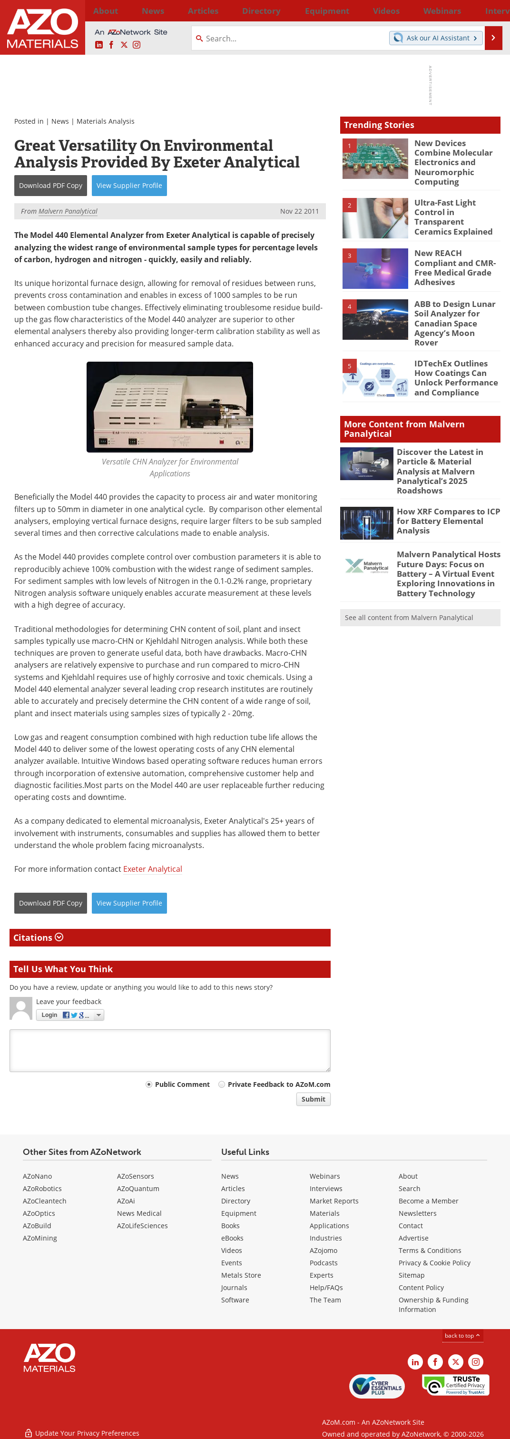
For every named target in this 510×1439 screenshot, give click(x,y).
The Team (325, 1299)
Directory (230, 10)
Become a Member (429, 1200)
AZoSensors (135, 1176)
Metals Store (241, 1275)
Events (231, 1262)
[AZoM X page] (124, 45)
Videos (231, 1250)
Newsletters (418, 1213)
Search (410, 1188)
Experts (321, 1275)
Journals (234, 1287)
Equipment (238, 1213)
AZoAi (126, 1200)
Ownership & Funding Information (434, 1304)
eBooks (232, 1237)
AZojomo (323, 1250)
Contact (411, 1225)
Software (235, 1299)
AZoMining (40, 1237)
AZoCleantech (45, 1200)
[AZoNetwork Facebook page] (111, 45)
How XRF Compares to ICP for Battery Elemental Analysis (443, 488)
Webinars (325, 1176)
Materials (325, 1213)
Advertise (414, 1237)
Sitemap (412, 1275)
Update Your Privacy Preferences (81, 1426)
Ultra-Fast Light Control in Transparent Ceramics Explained (456, 201)
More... (488, 10)
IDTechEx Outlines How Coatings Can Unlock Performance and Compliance (456, 358)
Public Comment (182, 1084)
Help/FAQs (326, 1287)
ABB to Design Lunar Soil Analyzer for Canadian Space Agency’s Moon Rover (452, 307)
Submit (313, 1099)
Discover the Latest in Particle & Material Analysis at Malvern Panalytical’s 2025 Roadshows (446, 447)
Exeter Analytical (152, 869)
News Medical (139, 1213)
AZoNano (37, 1176)
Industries (326, 1237)
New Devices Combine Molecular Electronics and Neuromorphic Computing (454, 155)
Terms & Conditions (430, 1250)
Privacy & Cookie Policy (435, 1262)
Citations (38, 937)
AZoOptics (39, 1213)
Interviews (326, 1188)
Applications (329, 1225)
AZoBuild (37, 1225)
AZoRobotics (42, 1188)
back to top (463, 1335)
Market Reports (334, 1200)
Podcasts (324, 1262)
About (408, 1176)
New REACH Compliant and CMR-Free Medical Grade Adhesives (455, 252)
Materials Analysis (106, 121)
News (60, 121)
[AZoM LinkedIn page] (99, 45)
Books (230, 1225)
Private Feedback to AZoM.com (279, 1084)
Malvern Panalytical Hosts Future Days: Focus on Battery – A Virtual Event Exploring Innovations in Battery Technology (443, 540)
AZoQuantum (138, 1188)
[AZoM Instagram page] (136, 45)
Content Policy (421, 1287)
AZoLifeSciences (142, 1225)
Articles (233, 1188)
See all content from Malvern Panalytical (409, 580)
